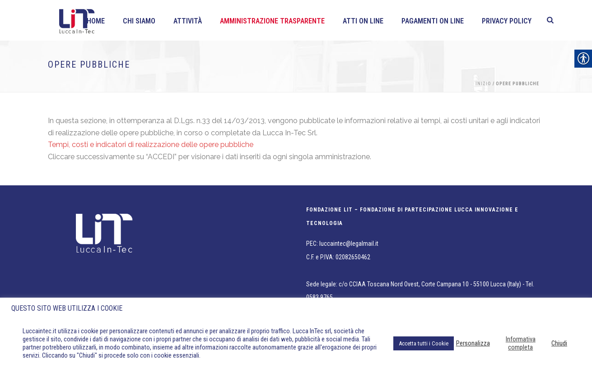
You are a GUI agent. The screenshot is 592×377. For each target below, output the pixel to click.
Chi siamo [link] (139, 21)
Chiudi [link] (559, 343)
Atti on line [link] (363, 21)
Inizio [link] (483, 83)
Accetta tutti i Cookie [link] (423, 343)
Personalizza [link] (473, 343)
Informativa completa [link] (521, 343)
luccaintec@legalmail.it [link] (348, 243)
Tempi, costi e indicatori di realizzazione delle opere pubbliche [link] (150, 144)
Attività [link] (187, 21)
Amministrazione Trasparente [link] (272, 21)
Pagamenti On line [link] (432, 21)
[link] (550, 20)
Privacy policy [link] (506, 21)
